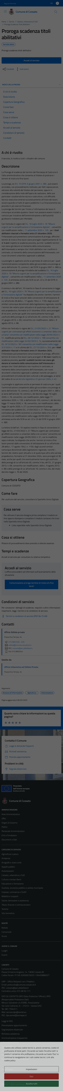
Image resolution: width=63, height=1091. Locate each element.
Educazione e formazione (13, 883)
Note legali (6, 1050)
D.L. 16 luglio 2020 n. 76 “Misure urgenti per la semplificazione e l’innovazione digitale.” (28, 225)
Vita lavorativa (8, 913)
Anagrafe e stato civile (11, 862)
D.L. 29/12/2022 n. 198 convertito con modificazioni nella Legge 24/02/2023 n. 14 (30, 339)
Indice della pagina (31, 84)
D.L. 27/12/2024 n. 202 (40, 347)
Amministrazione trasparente (14, 1038)
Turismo (5, 909)
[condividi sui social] (8, 69)
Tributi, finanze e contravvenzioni (16, 904)
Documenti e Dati (9, 839)
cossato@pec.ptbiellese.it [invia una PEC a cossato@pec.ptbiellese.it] (22, 648)
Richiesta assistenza (11, 1033)
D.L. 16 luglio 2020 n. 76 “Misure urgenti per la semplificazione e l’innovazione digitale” (31, 273)
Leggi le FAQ (7, 1021)
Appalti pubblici (8, 866)
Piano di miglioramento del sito (15, 1059)
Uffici (4, 818)
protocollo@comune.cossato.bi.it (21, 984)
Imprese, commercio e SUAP (14, 892)
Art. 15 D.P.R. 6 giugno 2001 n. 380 (30, 183)
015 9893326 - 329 (14, 641)
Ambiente (6, 858)
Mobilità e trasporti (10, 896)
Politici (4, 826)
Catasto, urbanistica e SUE (13, 875)
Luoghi (4, 950)
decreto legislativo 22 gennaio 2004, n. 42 (37, 379)
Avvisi (4, 936)
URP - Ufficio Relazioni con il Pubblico (18, 981)
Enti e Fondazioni (9, 835)
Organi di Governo (9, 822)
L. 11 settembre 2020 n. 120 (35, 230)
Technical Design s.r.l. (19, 1084)
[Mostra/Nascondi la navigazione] (5, 11)
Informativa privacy (10, 1042)
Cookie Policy (7, 1046)
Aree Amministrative (11, 814)
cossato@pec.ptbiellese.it (17, 987)
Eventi (4, 954)
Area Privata (7, 1069)
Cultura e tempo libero (11, 879)
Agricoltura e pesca (10, 854)
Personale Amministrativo (13, 831)
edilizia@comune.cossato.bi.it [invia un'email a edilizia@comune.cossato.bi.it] (17, 645)
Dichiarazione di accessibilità (14, 1054)
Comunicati (6, 931)
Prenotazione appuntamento (14, 1025)
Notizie (5, 927)
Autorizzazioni (8, 871)
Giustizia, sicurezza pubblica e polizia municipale (22, 887)
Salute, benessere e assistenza (15, 900)
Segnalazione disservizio (12, 1029)
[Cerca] (56, 12)
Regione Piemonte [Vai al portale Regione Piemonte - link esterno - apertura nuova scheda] (10, 3)
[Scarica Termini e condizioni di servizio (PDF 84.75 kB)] (24, 616)
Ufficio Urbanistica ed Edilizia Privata (21, 667)
